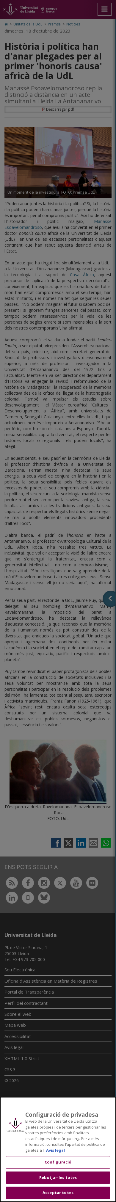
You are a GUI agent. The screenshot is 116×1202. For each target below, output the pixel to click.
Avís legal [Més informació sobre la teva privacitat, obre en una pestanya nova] (55, 1150)
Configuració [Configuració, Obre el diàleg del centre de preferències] (58, 1162)
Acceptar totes (58, 1192)
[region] (58, 1149)
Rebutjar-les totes (58, 1177)
